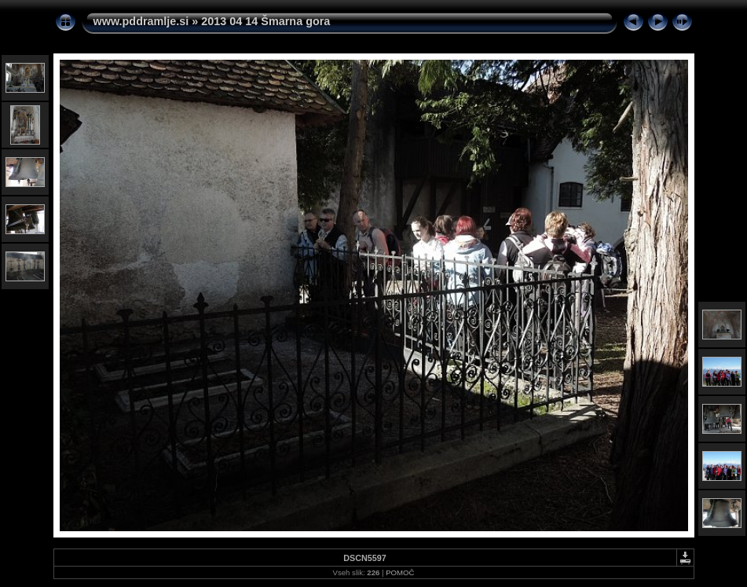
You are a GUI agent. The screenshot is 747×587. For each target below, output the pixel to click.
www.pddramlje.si (141, 21)
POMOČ (400, 572)
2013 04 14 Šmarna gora (265, 21)
